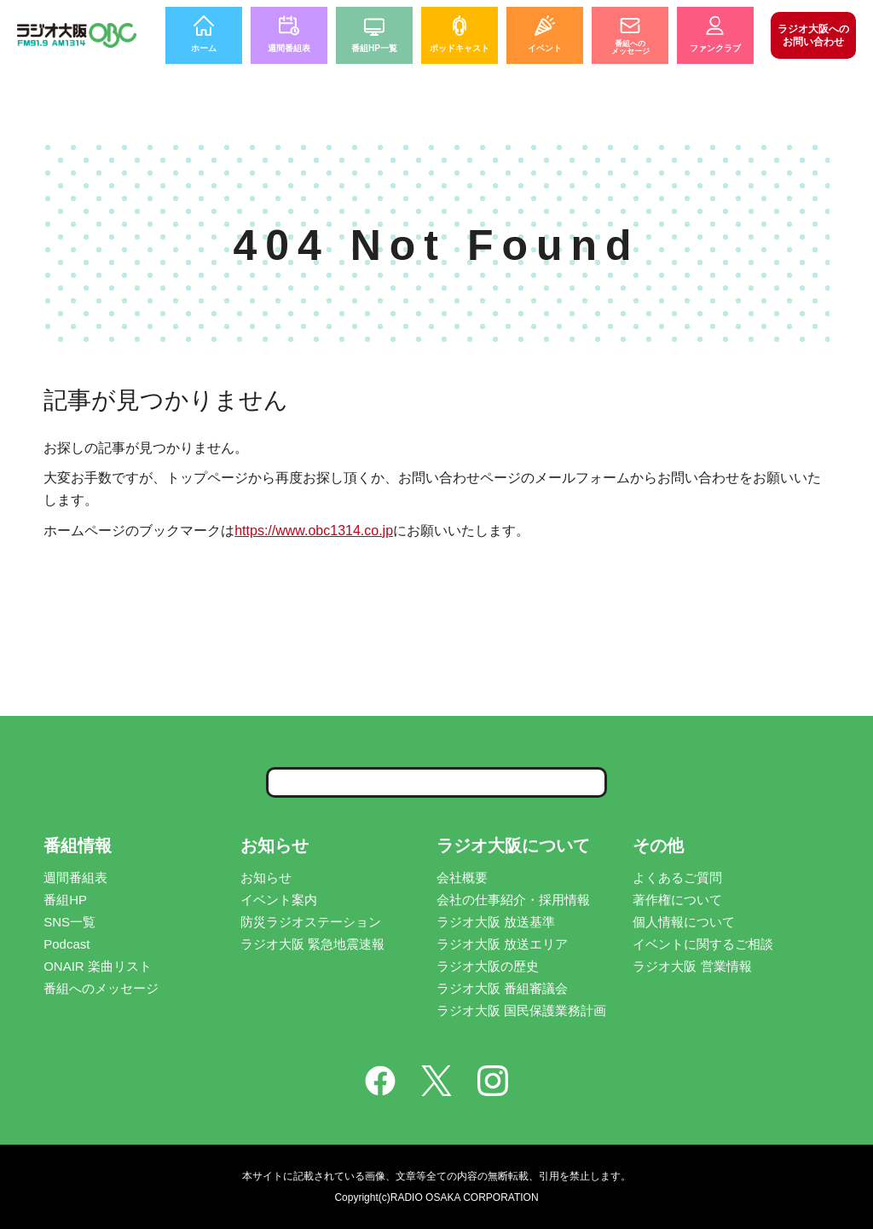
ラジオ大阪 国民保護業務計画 (521, 1010)
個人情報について (684, 922)
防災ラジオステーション (310, 922)
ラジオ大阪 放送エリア (502, 944)
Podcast (66, 944)
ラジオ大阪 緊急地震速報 (312, 944)
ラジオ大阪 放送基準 (495, 922)
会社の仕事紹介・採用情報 (513, 899)
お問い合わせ (813, 35)
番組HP (65, 899)
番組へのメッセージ (101, 988)
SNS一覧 (69, 922)
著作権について (677, 899)
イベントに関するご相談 (703, 944)
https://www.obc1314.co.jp (313, 530)
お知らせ (266, 877)
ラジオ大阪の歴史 (487, 966)
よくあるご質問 (677, 877)
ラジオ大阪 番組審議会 (502, 988)
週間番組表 (75, 877)
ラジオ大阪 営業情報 (692, 966)
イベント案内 (278, 899)
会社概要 (462, 877)
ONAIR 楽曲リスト (97, 966)
